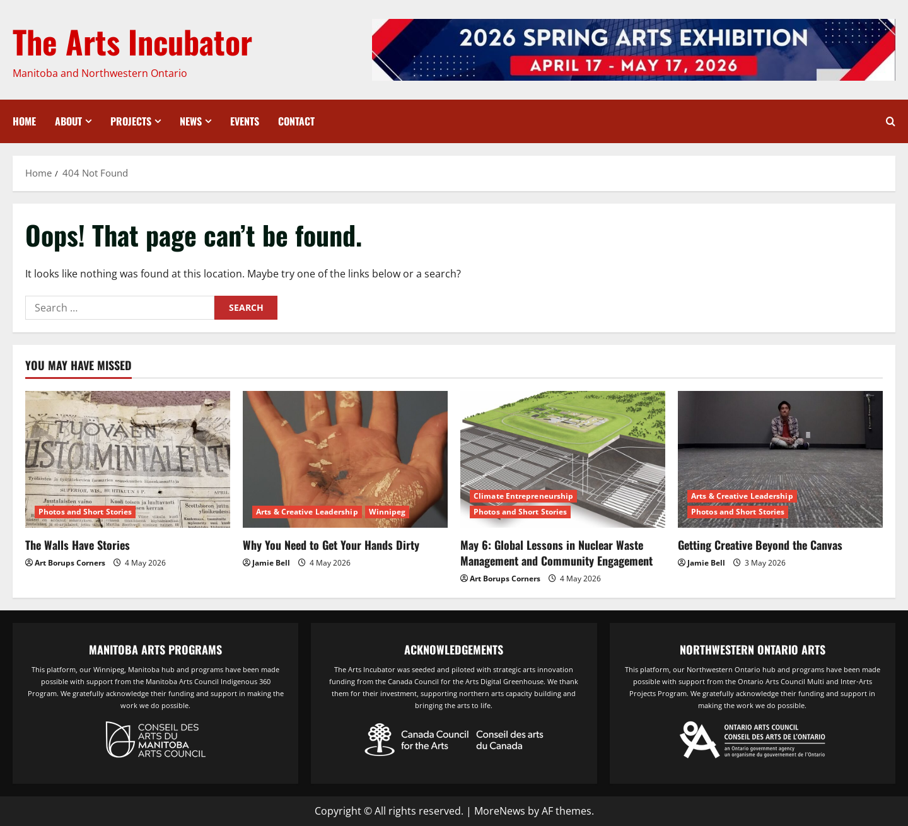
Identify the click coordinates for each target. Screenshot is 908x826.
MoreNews (499, 811)
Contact (296, 121)
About (68, 121)
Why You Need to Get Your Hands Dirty (331, 545)
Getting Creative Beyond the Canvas (760, 545)
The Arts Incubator (132, 41)
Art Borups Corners (70, 562)
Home (24, 121)
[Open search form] (890, 121)
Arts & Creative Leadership (307, 511)
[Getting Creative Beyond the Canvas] (780, 459)
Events (244, 121)
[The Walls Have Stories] (127, 459)
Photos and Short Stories (85, 511)
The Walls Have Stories (77, 545)
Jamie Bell (271, 562)
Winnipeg (387, 511)
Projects (130, 121)
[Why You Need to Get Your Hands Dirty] (345, 459)
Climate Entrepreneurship (523, 496)
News (191, 121)
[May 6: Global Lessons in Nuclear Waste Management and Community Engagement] (562, 459)
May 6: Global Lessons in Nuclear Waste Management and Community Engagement (556, 553)
